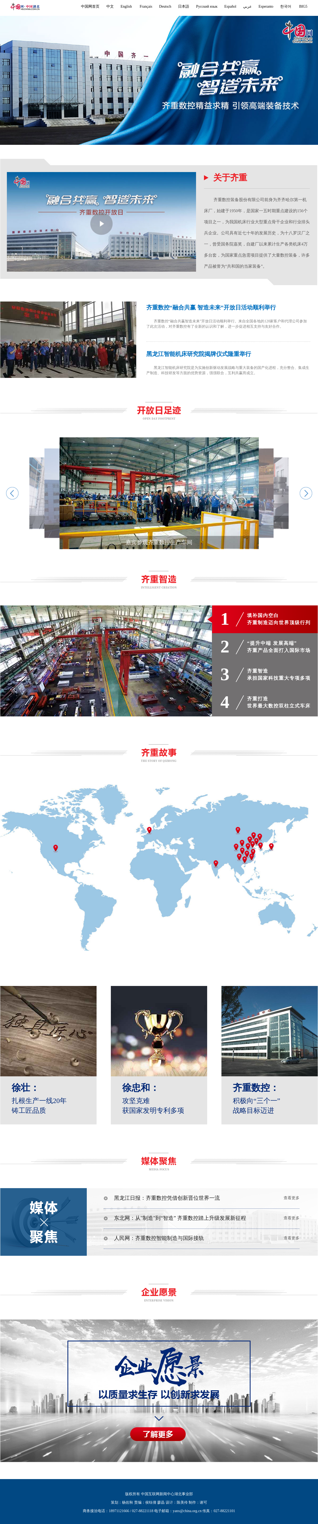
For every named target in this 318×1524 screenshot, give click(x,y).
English (126, 6)
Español (230, 6)
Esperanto (265, 6)
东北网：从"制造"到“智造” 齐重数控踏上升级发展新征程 (175, 1218)
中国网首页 (90, 6)
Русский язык (206, 6)
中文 (110, 6)
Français (146, 6)
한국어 (285, 6)
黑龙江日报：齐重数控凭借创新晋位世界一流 (162, 1198)
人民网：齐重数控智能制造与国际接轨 (154, 1238)
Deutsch (165, 6)
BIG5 (303, 6)
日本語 (183, 6)
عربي (247, 6)
